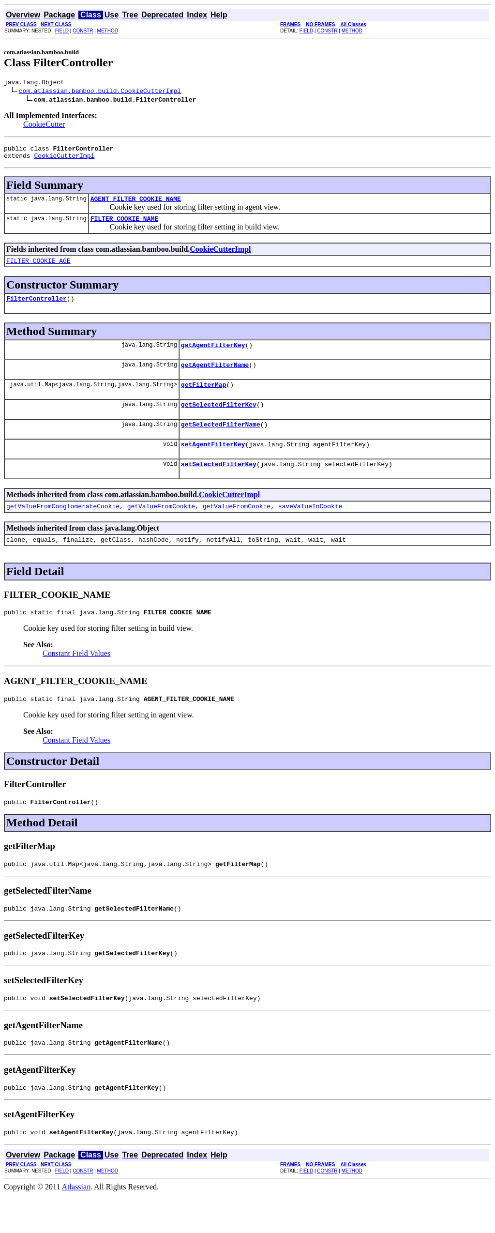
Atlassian (76, 1224)
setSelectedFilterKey (218, 484)
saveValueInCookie (310, 527)
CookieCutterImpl (64, 159)
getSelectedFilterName (220, 441)
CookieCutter (44, 126)
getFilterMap (203, 399)
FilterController (36, 308)
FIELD (62, 30)
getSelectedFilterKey (218, 420)
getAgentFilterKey (213, 356)
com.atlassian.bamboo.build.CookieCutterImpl (100, 92)
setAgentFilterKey (213, 462)
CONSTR (83, 30)
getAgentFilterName (215, 377)
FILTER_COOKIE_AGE (38, 269)
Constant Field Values (76, 678)
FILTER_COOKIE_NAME (124, 225)
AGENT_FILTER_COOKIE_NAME (135, 204)
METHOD (107, 30)
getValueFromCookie (161, 527)
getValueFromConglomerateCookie (63, 527)
